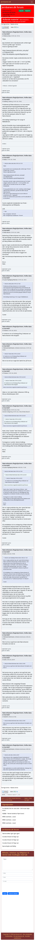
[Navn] (17, 877)
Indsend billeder (13, 893)
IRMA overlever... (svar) (9, 817)
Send (4, 893)
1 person (4, 90)
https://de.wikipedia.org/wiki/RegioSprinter (15, 54)
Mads (5, 159)
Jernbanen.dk (6, 2)
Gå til (3, 794)
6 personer (5, 456)
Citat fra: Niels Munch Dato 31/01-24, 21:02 (13, 471)
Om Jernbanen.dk (19, 936)
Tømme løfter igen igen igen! (11, 833)
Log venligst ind (7, 14)
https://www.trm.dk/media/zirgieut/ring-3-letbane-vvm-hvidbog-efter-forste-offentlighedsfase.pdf (17, 445)
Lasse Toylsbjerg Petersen (11, 280)
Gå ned (6, 27)
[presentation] (14, 887)
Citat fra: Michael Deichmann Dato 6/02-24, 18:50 (15, 663)
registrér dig (6, 16)
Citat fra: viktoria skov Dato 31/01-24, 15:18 (13, 163)
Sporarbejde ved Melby (9, 846)
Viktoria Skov (7, 36)
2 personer (5, 269)
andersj (6, 101)
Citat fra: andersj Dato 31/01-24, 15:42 (12, 283)
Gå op (5, 791)
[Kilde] (17, 873)
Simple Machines (16, 798)
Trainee (6, 330)
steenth (6, 716)
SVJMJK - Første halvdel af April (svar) (13, 813)
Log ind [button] (21, 10)
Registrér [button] (27, 10)
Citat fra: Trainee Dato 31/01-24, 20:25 (12, 353)
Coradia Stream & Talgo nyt (10, 837)
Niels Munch (7, 232)
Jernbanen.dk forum (13, 7)
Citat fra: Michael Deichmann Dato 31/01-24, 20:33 (15, 377)
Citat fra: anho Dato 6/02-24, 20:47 (12, 754)
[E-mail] (17, 881)
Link (3, 209)
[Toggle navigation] (32, 2)
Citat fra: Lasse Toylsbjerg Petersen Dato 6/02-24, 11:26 (16, 557)
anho (5, 554)
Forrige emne (5, 24)
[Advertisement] (17, 914)
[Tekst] (17, 864)
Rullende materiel (10, 19)
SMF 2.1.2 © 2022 (6, 798)
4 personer (5, 319)
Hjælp (26, 798)
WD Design (9, 800)
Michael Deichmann (9, 348)
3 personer (5, 399)
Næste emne (14, 24)
